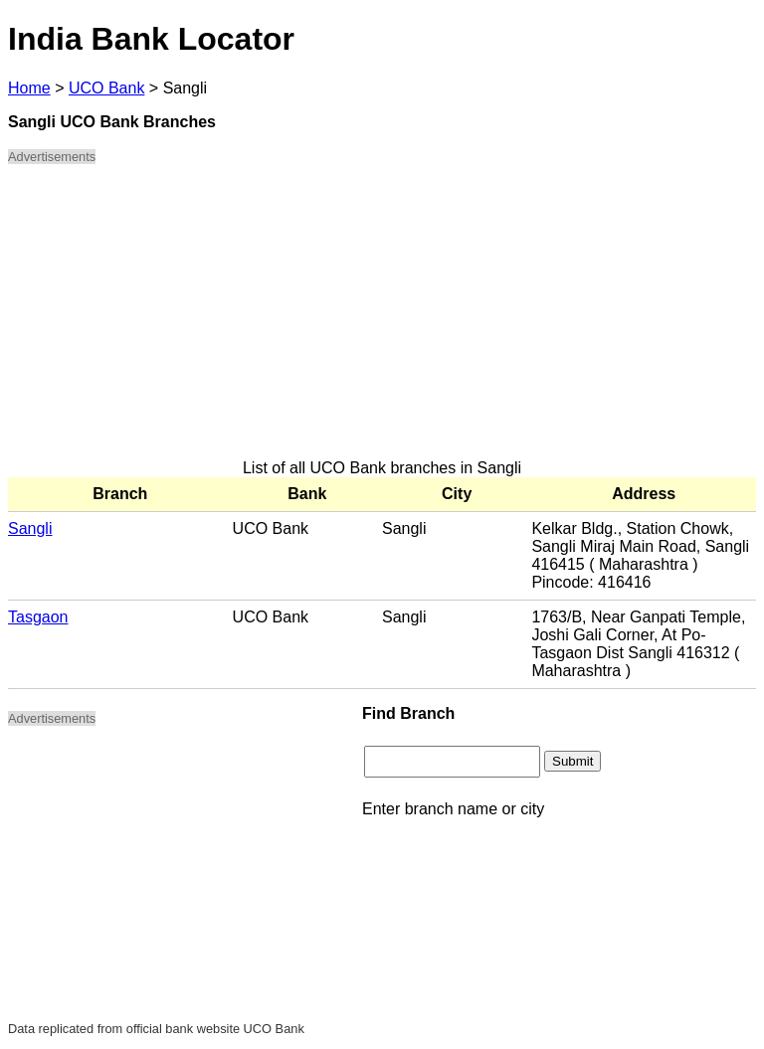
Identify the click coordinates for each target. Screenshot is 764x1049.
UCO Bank (106, 88)
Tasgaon (38, 617)
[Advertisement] (382, 320)
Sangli (30, 528)
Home (29, 88)
